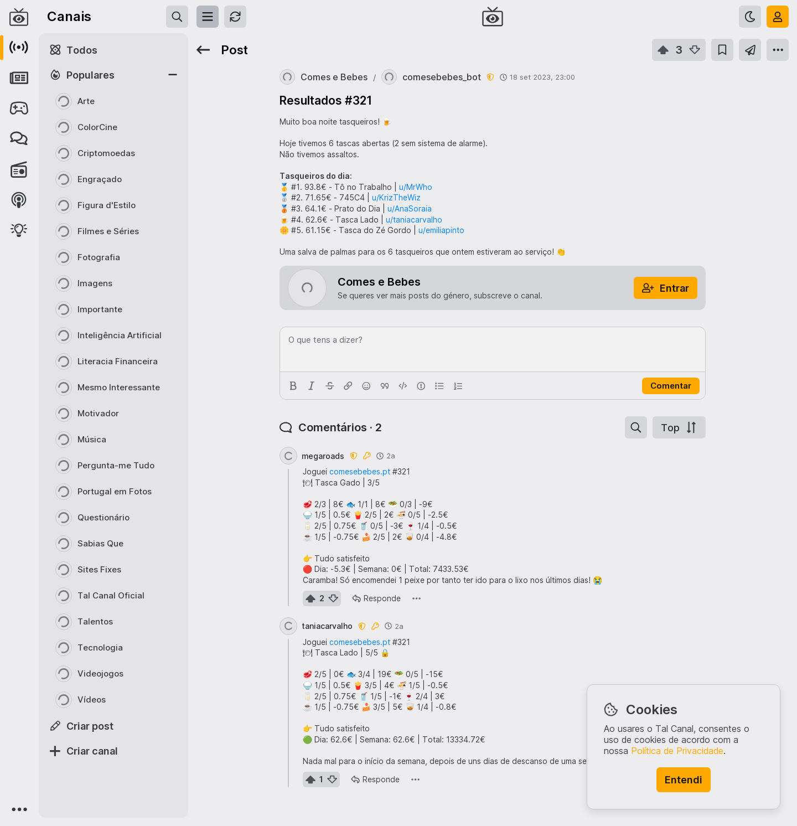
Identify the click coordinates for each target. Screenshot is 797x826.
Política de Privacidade (677, 750)
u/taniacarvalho (414, 219)
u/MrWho (415, 187)
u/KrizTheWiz (396, 197)
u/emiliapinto (441, 230)
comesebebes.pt (359, 471)
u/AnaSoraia (409, 208)
